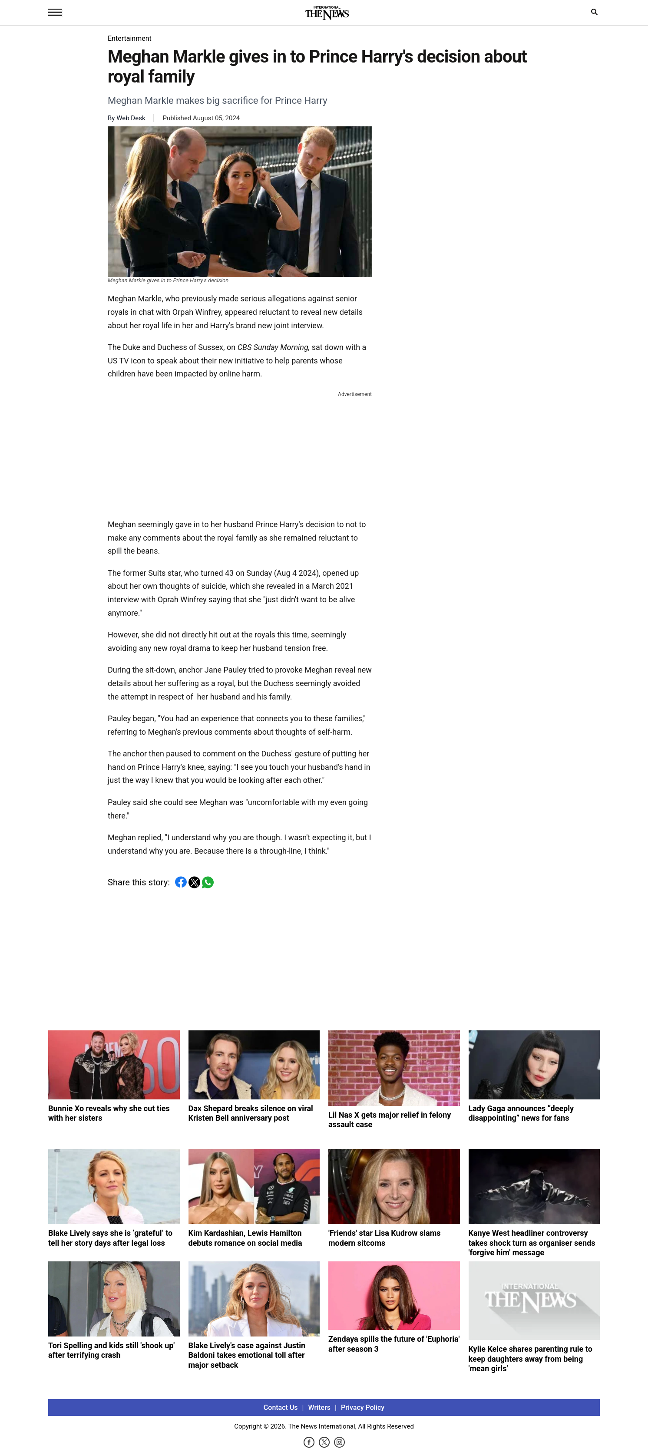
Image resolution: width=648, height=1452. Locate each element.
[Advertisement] (240, 453)
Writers (319, 1407)
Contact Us (281, 1407)
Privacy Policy (362, 1407)
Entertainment (130, 38)
